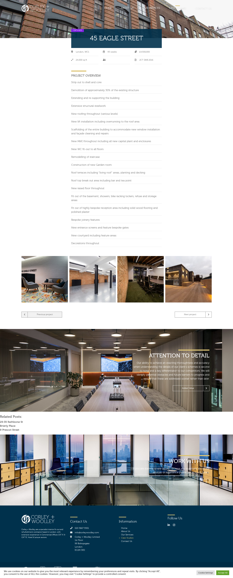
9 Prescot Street (9, 429)
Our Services (151, 8)
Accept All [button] (222, 573)
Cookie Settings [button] (205, 573)
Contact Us (203, 8)
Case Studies (177, 8)
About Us (127, 8)
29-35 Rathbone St (11, 421)
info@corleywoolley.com (87, 532)
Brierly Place (7, 425)
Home (108, 8)
